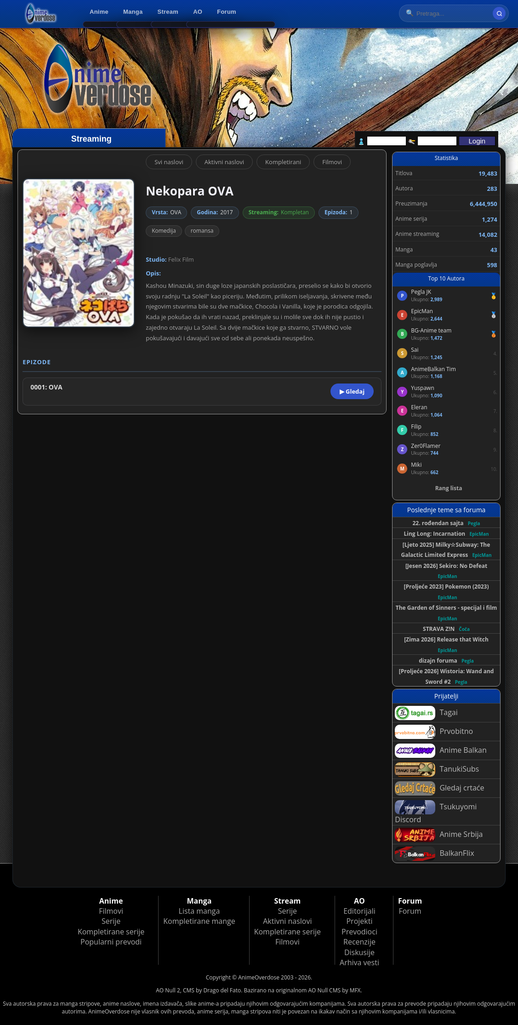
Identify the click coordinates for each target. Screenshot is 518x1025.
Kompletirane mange (199, 921)
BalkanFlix (434, 854)
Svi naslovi (168, 162)
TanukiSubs (437, 769)
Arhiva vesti (359, 962)
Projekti (359, 921)
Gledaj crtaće (439, 788)
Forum (226, 11)
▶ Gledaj (352, 391)
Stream (168, 11)
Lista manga (199, 911)
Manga (132, 11)
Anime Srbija (439, 835)
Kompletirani (283, 162)
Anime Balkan (440, 751)
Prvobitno (434, 732)
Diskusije (359, 952)
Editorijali (359, 911)
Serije (111, 921)
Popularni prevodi (111, 942)
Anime (99, 11)
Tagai (426, 713)
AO (197, 11)
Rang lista (448, 488)
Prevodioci (359, 932)
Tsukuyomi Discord (436, 812)
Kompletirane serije (111, 932)
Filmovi (332, 162)
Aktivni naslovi (224, 162)
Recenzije (359, 942)
